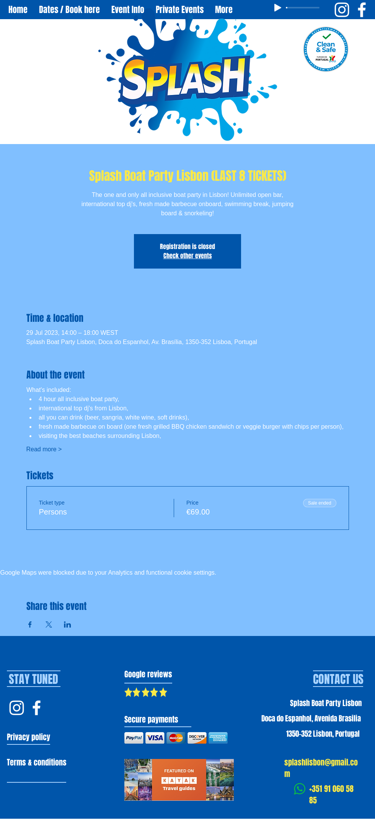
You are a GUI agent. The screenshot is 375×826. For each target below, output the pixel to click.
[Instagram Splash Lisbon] (16, 708)
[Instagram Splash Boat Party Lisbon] (342, 10)
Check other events (187, 255)
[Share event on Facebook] (30, 624)
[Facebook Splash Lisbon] (36, 708)
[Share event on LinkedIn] (67, 624)
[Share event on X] (48, 624)
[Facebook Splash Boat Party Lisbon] (362, 10)
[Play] (277, 7)
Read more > (44, 449)
